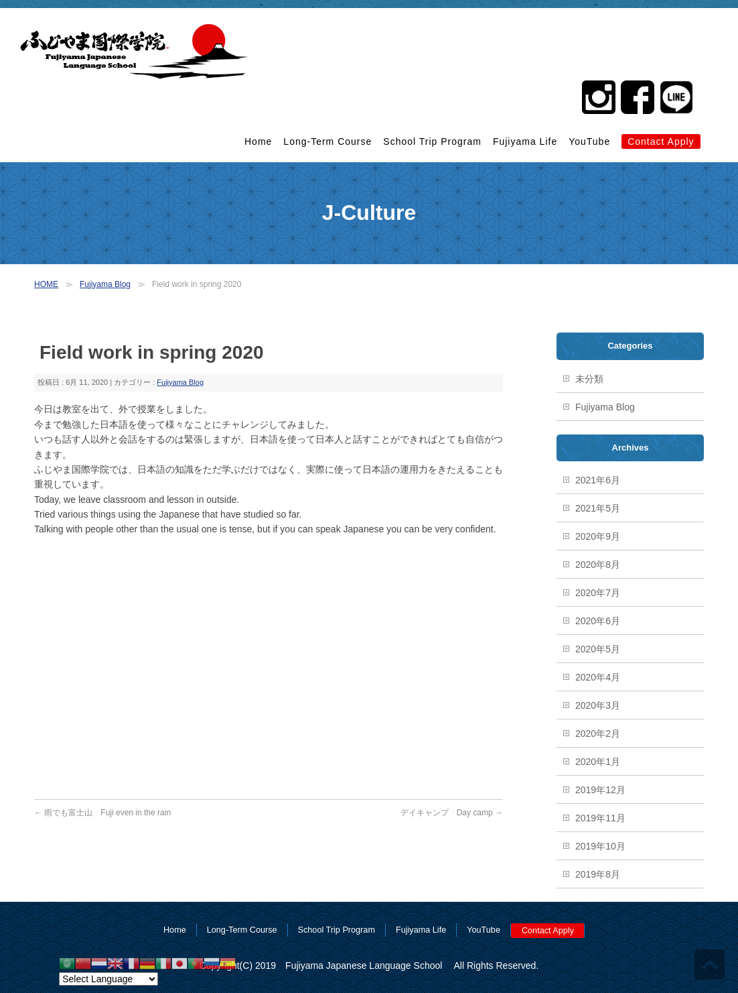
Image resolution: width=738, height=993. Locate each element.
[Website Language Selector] (108, 979)
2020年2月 (597, 733)
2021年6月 (597, 480)
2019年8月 (597, 874)
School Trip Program (432, 141)
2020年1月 (597, 761)
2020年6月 (597, 621)
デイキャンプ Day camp (451, 812)
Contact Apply (661, 141)
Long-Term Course (327, 141)
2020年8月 (597, 564)
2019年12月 (600, 789)
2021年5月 (597, 508)
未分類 (589, 378)
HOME (46, 284)
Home (258, 141)
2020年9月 (597, 536)
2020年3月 (597, 705)
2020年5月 (597, 649)
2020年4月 (597, 677)
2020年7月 (597, 592)
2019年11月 (600, 818)
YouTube (589, 141)
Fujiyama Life (525, 141)
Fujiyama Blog (105, 284)
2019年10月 (600, 846)
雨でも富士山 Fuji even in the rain (102, 812)
